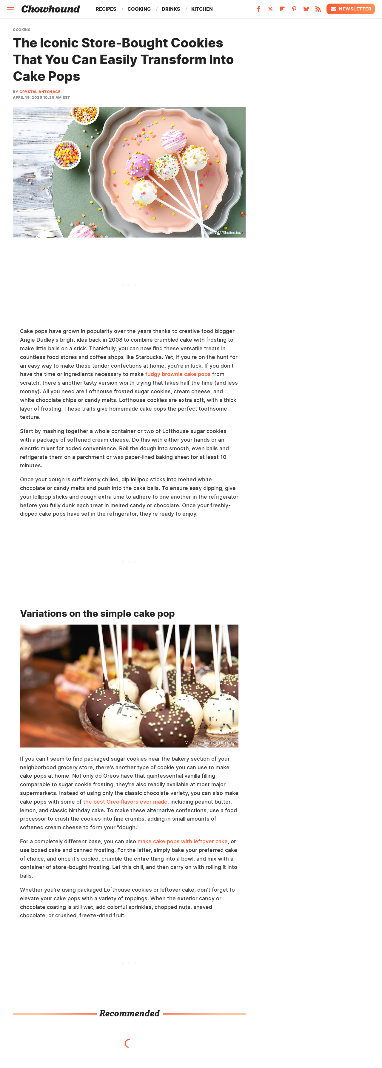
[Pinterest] (294, 11)
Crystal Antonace (39, 92)
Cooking (139, 9)
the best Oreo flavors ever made (125, 802)
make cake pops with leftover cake (183, 841)
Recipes (106, 9)
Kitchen (202, 9)
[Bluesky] (306, 11)
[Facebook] (258, 11)
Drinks (171, 9)
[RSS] (318, 11)
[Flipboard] (282, 11)
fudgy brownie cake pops (178, 374)
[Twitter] (270, 11)
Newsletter (350, 9)
